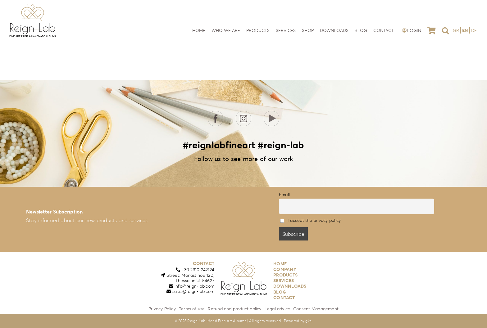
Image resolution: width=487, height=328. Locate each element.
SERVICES (283, 280)
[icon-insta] (243, 113)
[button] (445, 30)
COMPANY (284, 269)
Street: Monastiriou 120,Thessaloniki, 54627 (190, 278)
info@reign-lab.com (194, 286)
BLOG (279, 292)
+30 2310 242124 (198, 269)
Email (284, 194)
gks (308, 320)
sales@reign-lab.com (193, 291)
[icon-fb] (215, 113)
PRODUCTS (285, 275)
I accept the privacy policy (314, 220)
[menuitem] (456, 30)
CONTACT (203, 263)
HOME (280, 264)
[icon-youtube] (271, 113)
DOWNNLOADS (289, 286)
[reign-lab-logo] (32, 5)
